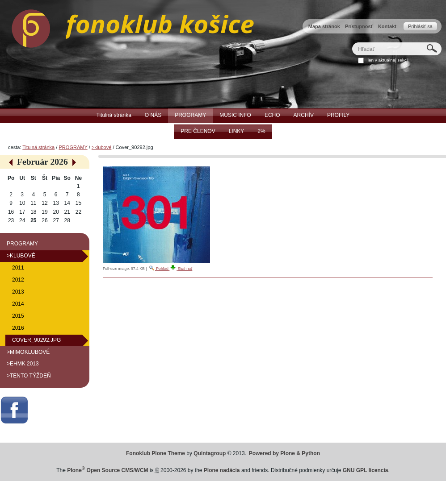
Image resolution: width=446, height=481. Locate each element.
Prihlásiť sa (420, 26)
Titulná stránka (38, 147)
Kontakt (387, 26)
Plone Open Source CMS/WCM (107, 470)
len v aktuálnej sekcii (388, 60)
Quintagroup (210, 453)
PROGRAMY (73, 147)
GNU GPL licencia (365, 470)
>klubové (101, 147)
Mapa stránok (324, 26)
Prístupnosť (359, 26)
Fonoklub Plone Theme (155, 453)
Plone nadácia (222, 470)
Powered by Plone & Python (284, 453)
